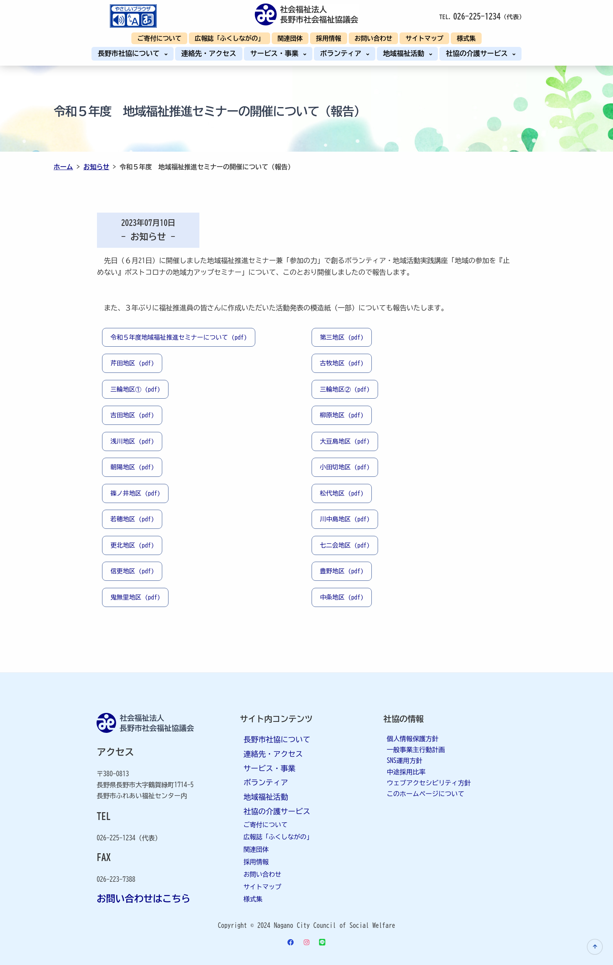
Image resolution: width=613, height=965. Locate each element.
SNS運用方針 (404, 760)
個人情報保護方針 (412, 738)
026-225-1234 (476, 16)
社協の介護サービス (478, 53)
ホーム (63, 166)
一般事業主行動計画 (416, 749)
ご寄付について (159, 38)
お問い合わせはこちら (143, 898)
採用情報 (328, 38)
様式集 (466, 38)
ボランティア (342, 53)
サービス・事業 (276, 53)
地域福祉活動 (405, 53)
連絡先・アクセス (209, 53)
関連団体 (290, 38)
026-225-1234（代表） (129, 837)
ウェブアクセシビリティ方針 (429, 782)
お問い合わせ (374, 38)
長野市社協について (130, 53)
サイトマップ (424, 38)
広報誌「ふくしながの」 (229, 38)
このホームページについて (425, 793)
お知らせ (96, 166)
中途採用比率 (406, 771)
